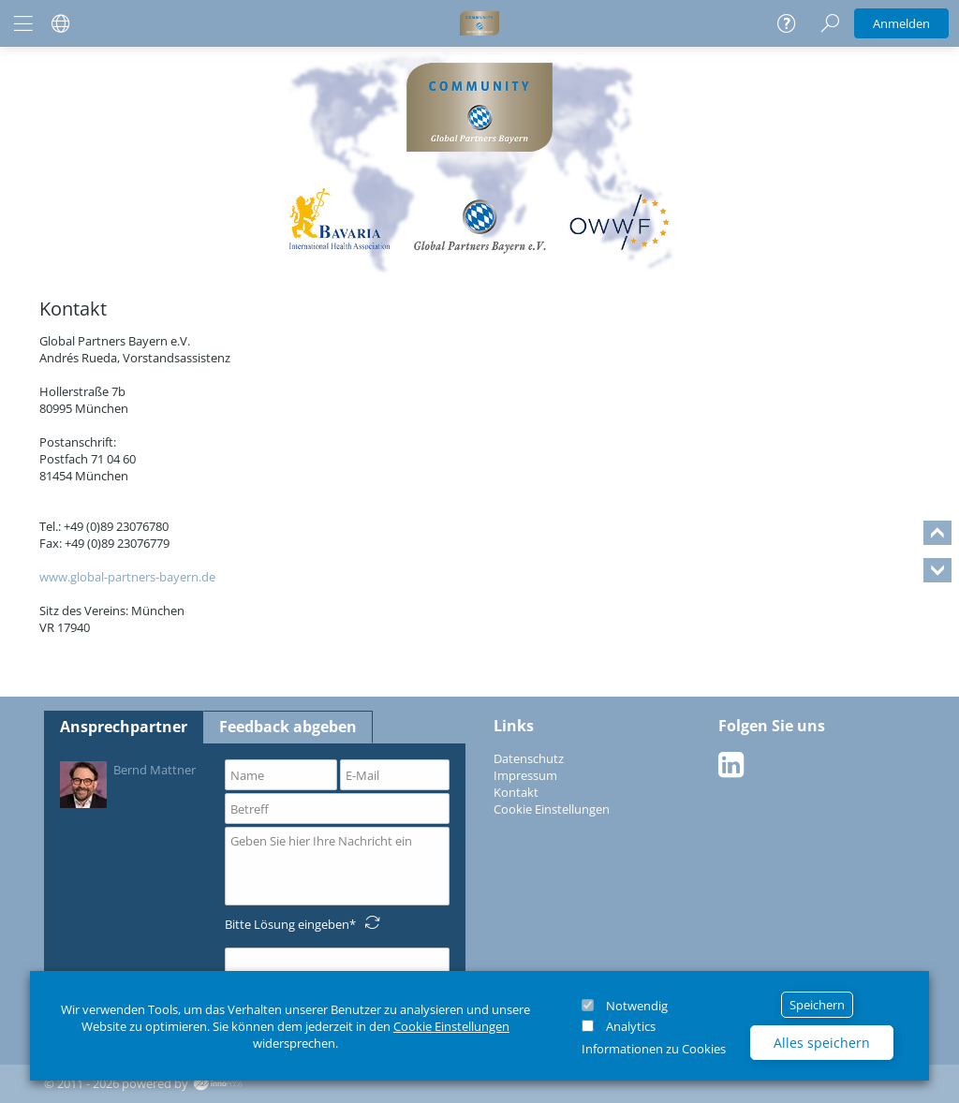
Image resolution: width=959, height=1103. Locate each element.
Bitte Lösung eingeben (287, 924)
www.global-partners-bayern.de (127, 576)
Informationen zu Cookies (654, 1048)
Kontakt (516, 792)
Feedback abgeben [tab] (288, 726)
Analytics (631, 1026)
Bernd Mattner (128, 783)
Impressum (525, 775)
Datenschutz (529, 758)
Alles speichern (822, 1043)
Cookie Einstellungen (451, 1026)
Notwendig (637, 1005)
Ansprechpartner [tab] (123, 726)
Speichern (817, 1004)
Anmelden (901, 23)
